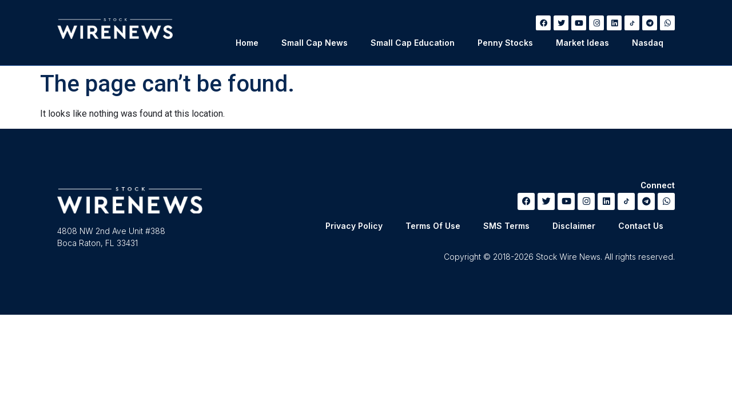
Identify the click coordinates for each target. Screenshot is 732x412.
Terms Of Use (432, 226)
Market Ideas (582, 42)
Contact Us (640, 226)
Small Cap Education (413, 42)
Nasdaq (647, 42)
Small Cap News (314, 42)
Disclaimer (573, 226)
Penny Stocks (505, 42)
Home (247, 42)
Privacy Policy (354, 226)
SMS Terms (506, 226)
